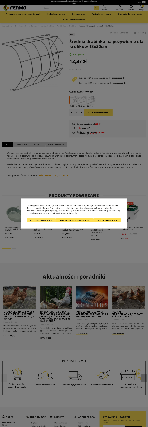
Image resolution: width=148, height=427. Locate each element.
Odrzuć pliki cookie (107, 220)
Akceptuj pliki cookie (41, 220)
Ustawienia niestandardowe (74, 220)
